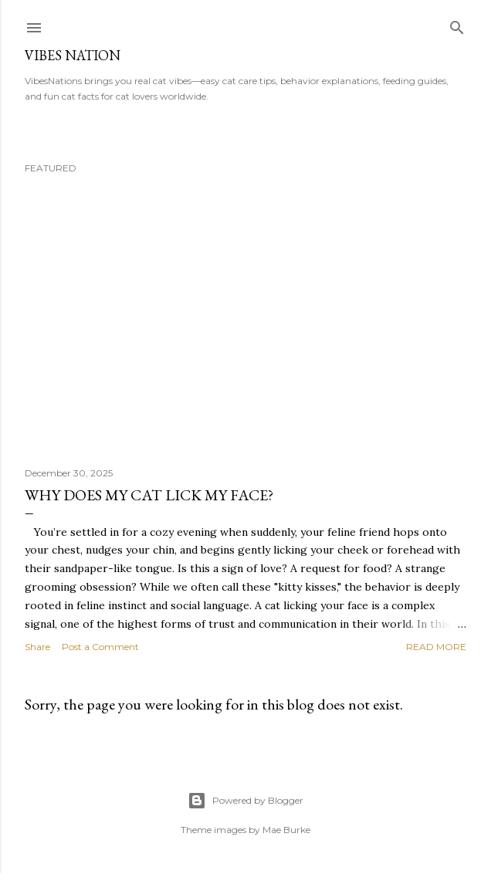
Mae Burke (286, 829)
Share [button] (37, 646)
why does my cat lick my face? (149, 495)
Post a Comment (100, 646)
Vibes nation (72, 55)
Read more (436, 646)
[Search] (457, 24)
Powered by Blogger (245, 800)
